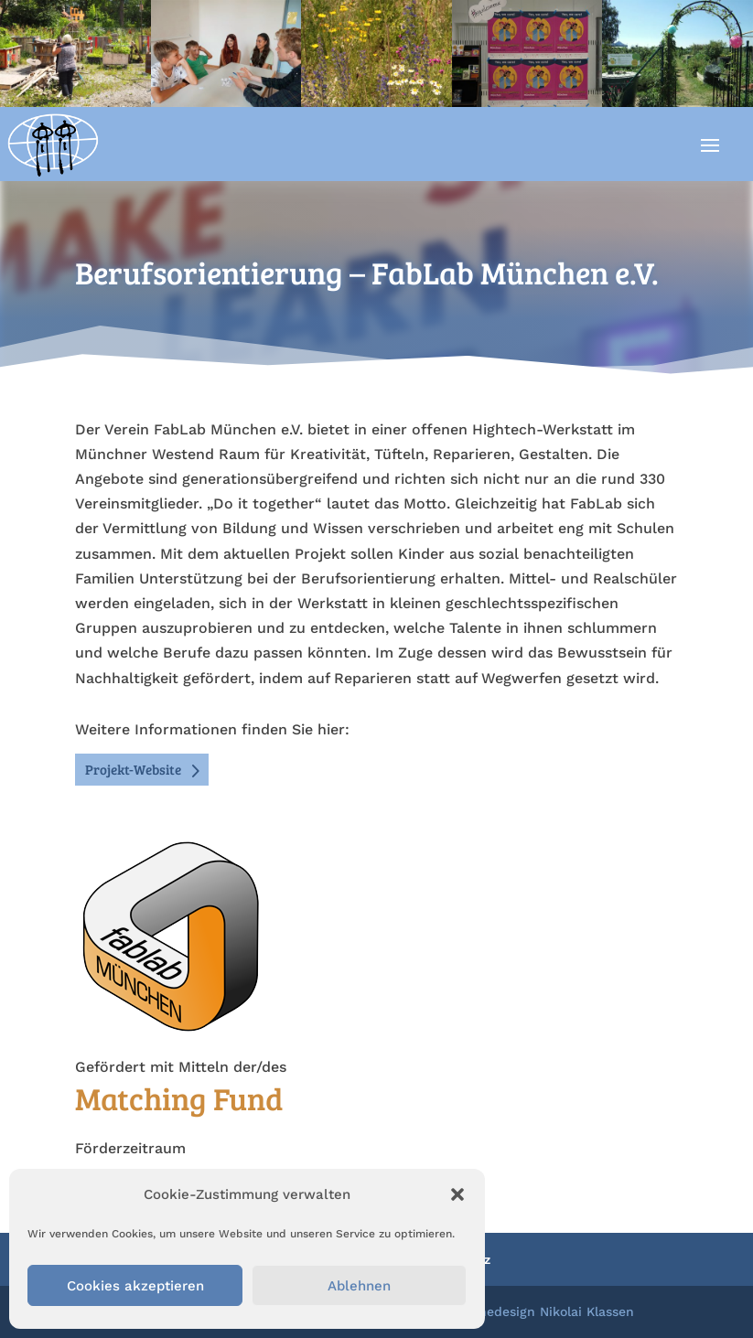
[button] (457, 1194)
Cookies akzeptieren (135, 1286)
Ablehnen (359, 1286)
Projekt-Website (133, 769)
